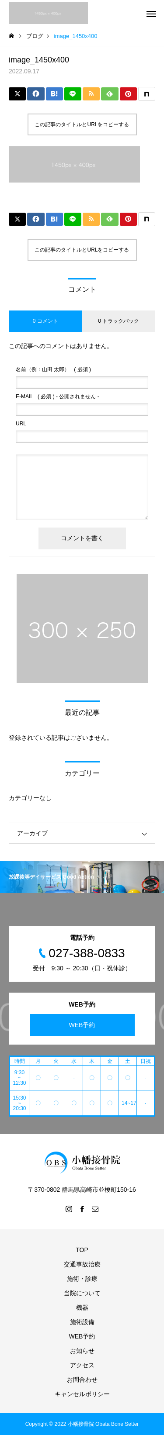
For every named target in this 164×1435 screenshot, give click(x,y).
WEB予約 (82, 1024)
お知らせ (82, 1350)
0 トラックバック (118, 321)
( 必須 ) (53, 369)
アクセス (82, 1365)
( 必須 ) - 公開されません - (57, 396)
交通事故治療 (82, 1264)
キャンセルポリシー (82, 1393)
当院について (82, 1293)
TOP (82, 1249)
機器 (82, 1307)
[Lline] (72, 93)
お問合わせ (82, 1379)
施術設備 (82, 1321)
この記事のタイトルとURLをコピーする (82, 124)
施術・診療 (82, 1278)
